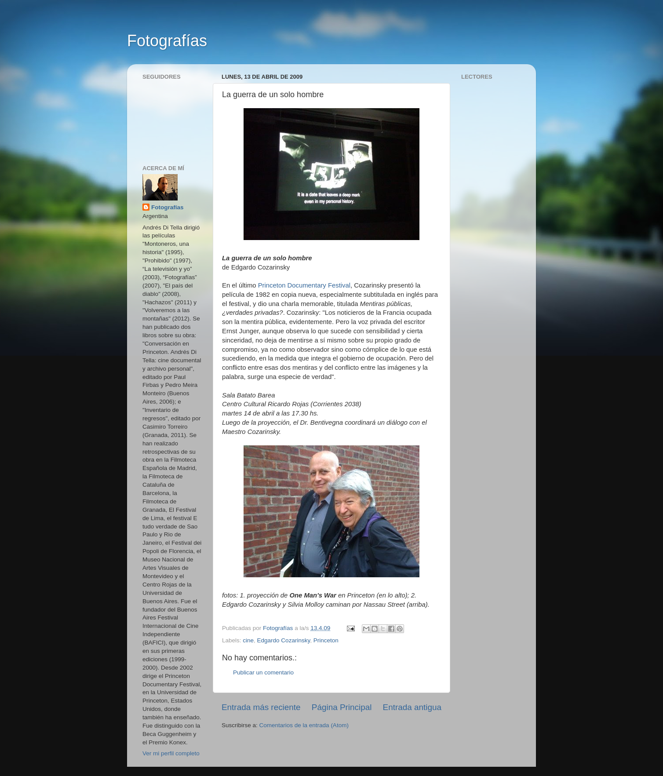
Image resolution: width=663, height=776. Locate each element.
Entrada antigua (412, 707)
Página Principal (342, 707)
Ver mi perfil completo (171, 753)
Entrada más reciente (261, 707)
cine (248, 640)
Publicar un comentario (263, 672)
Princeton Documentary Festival (304, 285)
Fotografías (167, 41)
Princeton (326, 640)
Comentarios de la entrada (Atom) (304, 725)
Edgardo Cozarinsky (283, 640)
